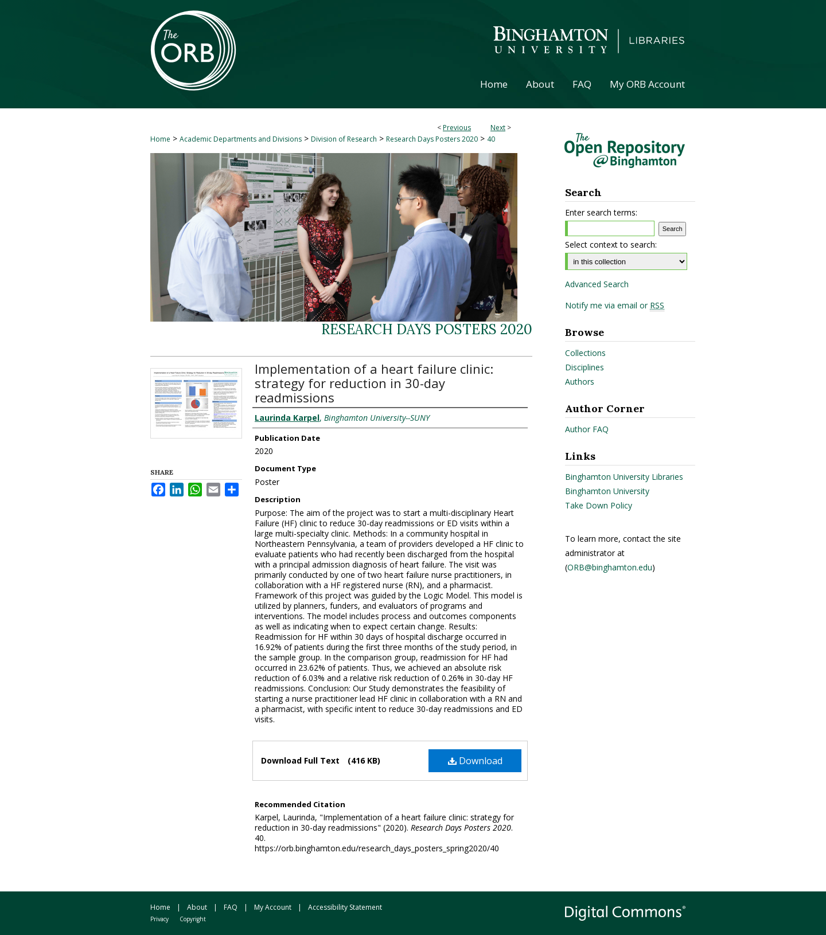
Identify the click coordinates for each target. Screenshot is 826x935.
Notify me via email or (614, 305)
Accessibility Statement (345, 907)
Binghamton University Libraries (624, 476)
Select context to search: (611, 244)
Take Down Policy (598, 505)
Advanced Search (597, 284)
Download (475, 760)
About (197, 907)
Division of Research (344, 139)
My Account (272, 907)
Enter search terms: (601, 212)
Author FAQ (587, 429)
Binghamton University (607, 491)
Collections (585, 352)
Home (160, 139)
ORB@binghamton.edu (609, 567)
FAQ (230, 907)
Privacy (159, 919)
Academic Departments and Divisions (241, 139)
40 (491, 139)
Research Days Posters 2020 (432, 139)
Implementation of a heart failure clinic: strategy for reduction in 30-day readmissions (374, 383)
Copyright (193, 919)
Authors (579, 381)
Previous (457, 127)
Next (497, 127)
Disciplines (584, 367)
